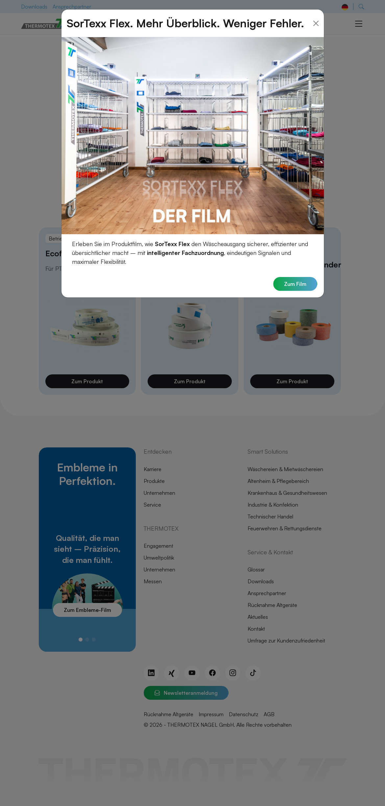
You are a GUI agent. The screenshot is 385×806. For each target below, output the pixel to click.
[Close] (316, 15)
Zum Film (295, 275)
